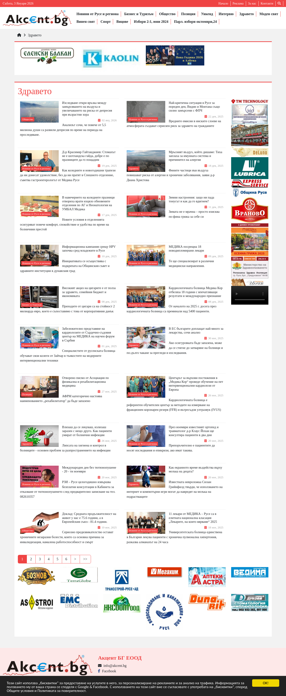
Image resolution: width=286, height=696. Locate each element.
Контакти (267, 3)
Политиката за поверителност (61, 691)
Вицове (122, 21)
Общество (167, 14)
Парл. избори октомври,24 (195, 21)
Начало (223, 3)
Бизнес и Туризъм (138, 14)
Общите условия (20, 691)
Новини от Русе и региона (98, 14)
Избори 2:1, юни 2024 (151, 21)
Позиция (188, 14)
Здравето (246, 14)
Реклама (238, 3)
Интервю (226, 14)
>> (85, 559)
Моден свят (268, 14)
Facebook (107, 671)
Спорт (105, 21)
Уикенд (207, 14)
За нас (252, 3)
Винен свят (86, 21)
